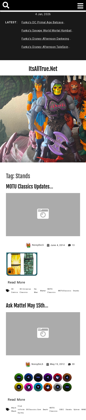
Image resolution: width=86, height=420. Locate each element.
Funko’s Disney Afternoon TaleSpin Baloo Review (44, 47)
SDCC (61, 409)
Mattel (43, 291)
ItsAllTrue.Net (43, 68)
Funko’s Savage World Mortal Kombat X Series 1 (46, 31)
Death (45, 409)
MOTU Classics (51, 290)
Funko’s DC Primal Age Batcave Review (42, 23)
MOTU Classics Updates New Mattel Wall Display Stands (36, 189)
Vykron (77, 409)
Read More (16, 282)
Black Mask (13, 409)
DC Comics (14, 290)
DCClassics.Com (33, 409)
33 (73, 364)
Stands (76, 291)
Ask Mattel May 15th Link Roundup (27, 308)
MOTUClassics (64, 291)
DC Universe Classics (25, 290)
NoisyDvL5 (38, 245)
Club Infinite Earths (21, 409)
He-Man (36, 290)
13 (73, 245)
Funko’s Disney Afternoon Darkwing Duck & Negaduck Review (45, 39)
